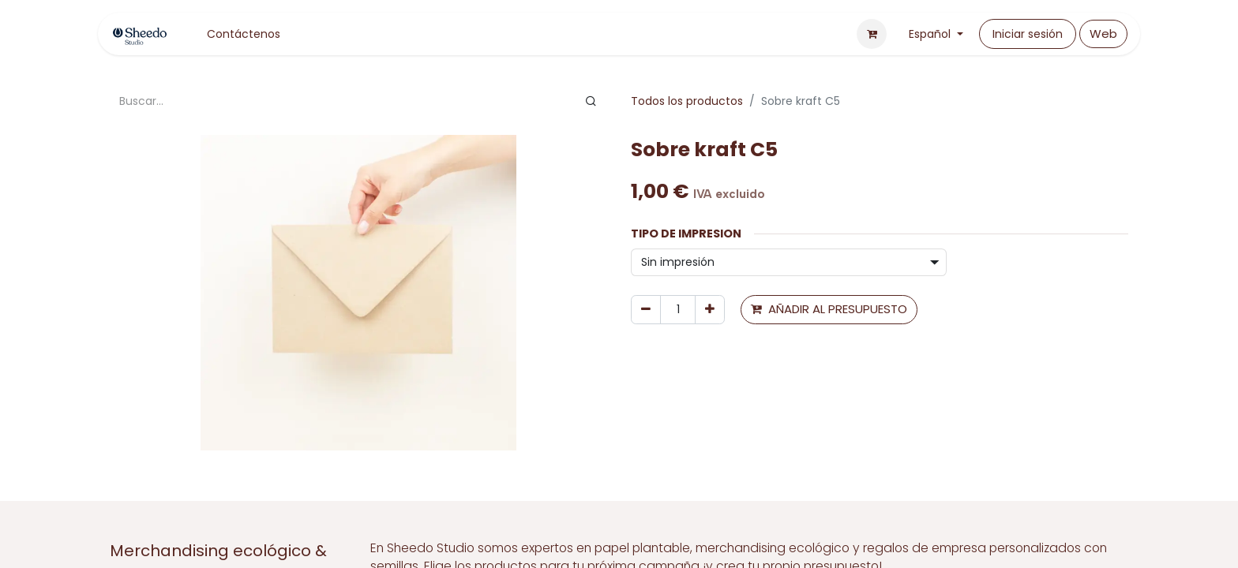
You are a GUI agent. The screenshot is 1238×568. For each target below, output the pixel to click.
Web (1103, 33)
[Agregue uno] (710, 309)
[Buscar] (591, 101)
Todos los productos (687, 101)
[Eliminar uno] (646, 309)
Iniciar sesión (1027, 34)
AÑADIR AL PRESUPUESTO (829, 309)
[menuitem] (243, 34)
